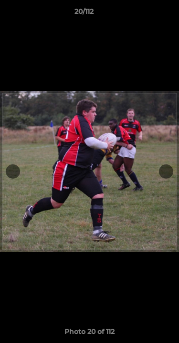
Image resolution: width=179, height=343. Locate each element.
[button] (144, 14)
